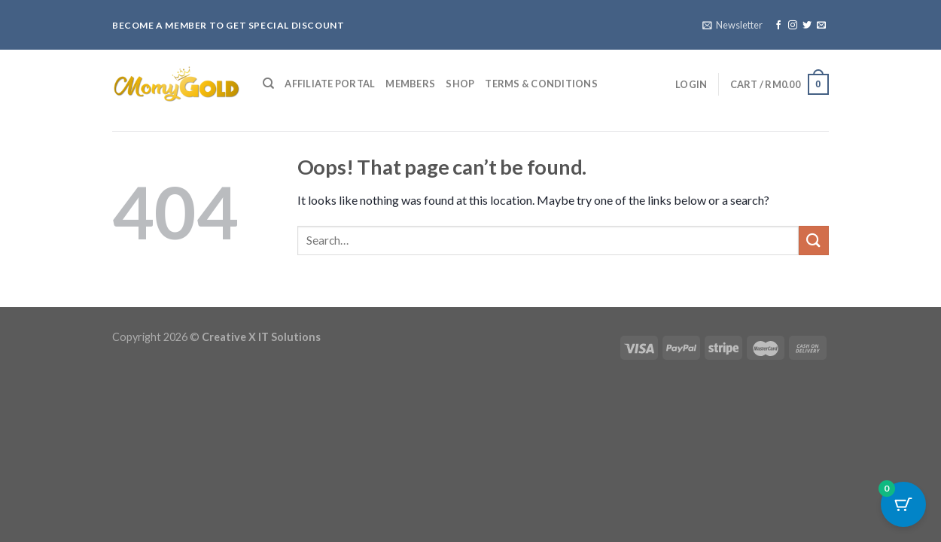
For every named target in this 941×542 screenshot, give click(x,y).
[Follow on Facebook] (778, 25)
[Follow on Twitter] (807, 25)
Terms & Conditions (541, 84)
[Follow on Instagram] (792, 25)
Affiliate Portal (330, 84)
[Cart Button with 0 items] (903, 504)
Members (410, 84)
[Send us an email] (821, 25)
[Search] (268, 83)
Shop (460, 84)
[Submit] (814, 240)
